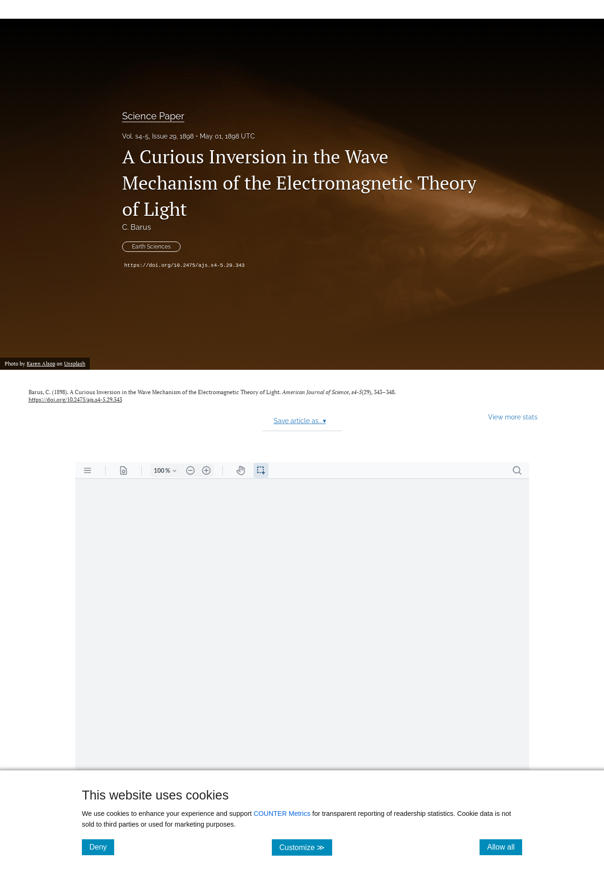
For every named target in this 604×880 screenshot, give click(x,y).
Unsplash (74, 363)
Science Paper (153, 116)
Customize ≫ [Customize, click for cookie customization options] (305, 847)
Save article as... (300, 421)
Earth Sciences (151, 246)
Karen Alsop (41, 363)
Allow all (504, 847)
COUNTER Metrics (282, 813)
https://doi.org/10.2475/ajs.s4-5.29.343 (184, 265)
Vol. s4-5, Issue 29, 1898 (158, 136)
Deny (101, 847)
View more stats (513, 417)
